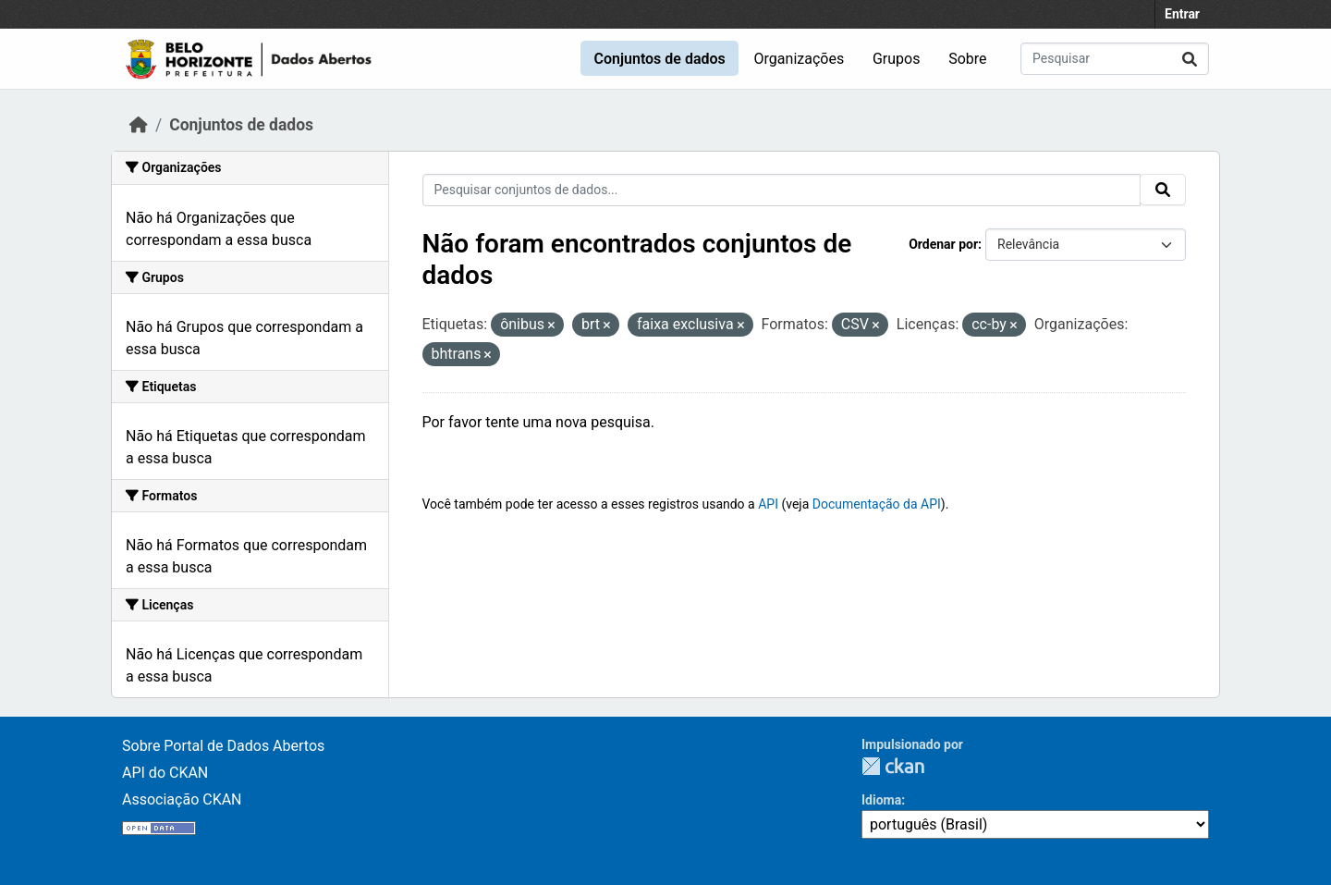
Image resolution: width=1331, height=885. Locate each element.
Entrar (1182, 13)
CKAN (892, 766)
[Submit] (1189, 59)
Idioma (881, 800)
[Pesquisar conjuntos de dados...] (1114, 59)
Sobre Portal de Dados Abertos (223, 746)
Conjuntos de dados (659, 59)
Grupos (897, 59)
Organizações (799, 59)
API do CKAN (165, 772)
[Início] (138, 125)
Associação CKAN (182, 799)
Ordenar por (943, 244)
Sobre (967, 59)
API (768, 504)
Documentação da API (876, 504)
